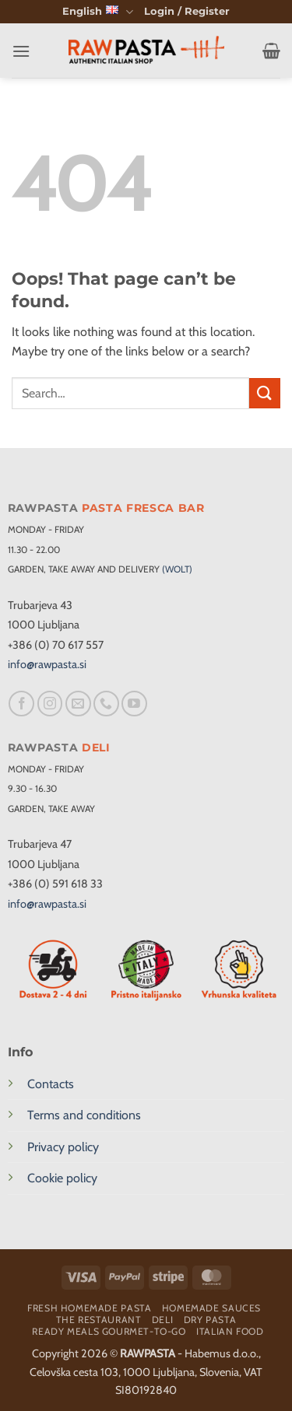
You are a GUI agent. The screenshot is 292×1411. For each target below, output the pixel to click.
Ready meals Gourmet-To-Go (108, 1331)
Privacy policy (63, 1147)
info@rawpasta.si (47, 664)
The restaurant (99, 1319)
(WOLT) (177, 569)
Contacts (50, 1084)
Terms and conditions (84, 1115)
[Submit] (264, 393)
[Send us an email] (78, 703)
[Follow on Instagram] (50, 703)
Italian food (229, 1331)
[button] (187, 11)
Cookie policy (62, 1178)
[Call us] (106, 703)
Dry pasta (210, 1319)
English (97, 12)
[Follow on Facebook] (21, 703)
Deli (162, 1319)
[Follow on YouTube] (134, 703)
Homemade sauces (211, 1308)
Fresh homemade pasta (89, 1308)
